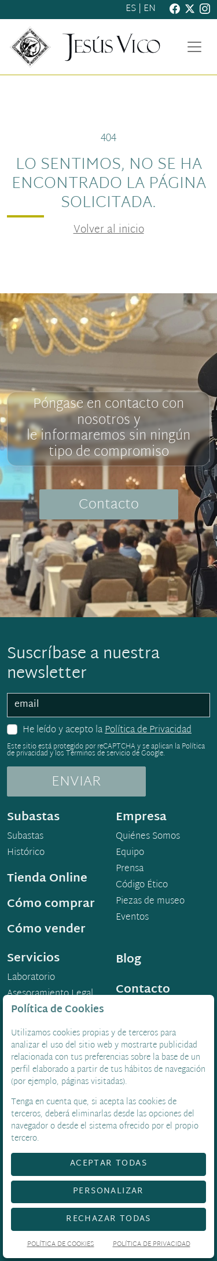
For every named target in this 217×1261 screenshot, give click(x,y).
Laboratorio (31, 978)
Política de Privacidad (148, 730)
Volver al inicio (108, 229)
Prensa (130, 869)
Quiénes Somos (148, 837)
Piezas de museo (150, 902)
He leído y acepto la (107, 731)
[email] (108, 705)
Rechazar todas (108, 1219)
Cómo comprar (51, 904)
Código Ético (142, 885)
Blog (128, 960)
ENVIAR (76, 782)
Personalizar (108, 1191)
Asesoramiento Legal (50, 994)
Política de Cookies (60, 1245)
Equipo (130, 853)
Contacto (109, 505)
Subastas (25, 837)
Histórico (26, 853)
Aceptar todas (108, 1163)
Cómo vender (46, 929)
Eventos (132, 918)
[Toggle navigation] (194, 47)
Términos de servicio (98, 753)
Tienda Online (47, 879)
